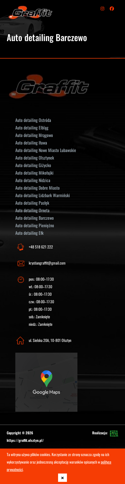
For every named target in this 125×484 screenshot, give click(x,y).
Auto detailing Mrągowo (34, 135)
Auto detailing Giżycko (33, 165)
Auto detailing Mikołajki (34, 172)
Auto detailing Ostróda (33, 120)
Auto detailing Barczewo (34, 218)
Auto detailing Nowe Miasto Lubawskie (45, 150)
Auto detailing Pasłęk (32, 203)
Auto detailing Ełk (29, 233)
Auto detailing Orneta (32, 210)
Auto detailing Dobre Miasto (37, 188)
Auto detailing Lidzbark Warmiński (42, 195)
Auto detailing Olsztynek (34, 157)
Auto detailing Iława (31, 142)
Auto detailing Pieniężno (34, 225)
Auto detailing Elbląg (31, 127)
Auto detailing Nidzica (32, 180)
